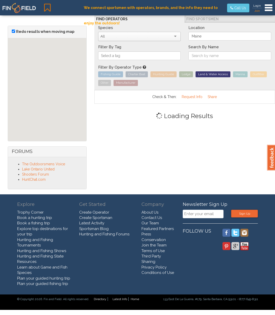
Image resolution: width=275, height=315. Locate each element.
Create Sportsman (95, 217)
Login (257, 5)
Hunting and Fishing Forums (104, 234)
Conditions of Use (157, 272)
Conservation (153, 239)
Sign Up (244, 213)
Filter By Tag (109, 47)
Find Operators (112, 19)
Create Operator (94, 212)
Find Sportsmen (202, 19)
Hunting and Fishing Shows (41, 251)
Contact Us (151, 217)
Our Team (150, 223)
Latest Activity (91, 223)
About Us (149, 212)
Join (257, 11)
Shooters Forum (35, 174)
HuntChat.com (34, 179)
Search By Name (203, 47)
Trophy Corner (30, 212)
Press (146, 234)
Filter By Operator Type (122, 67)
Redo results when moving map (45, 32)
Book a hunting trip (34, 217)
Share (212, 97)
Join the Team (154, 245)
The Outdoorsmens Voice (43, 164)
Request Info (192, 97)
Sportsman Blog (94, 228)
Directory (100, 299)
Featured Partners (157, 228)
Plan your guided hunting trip (43, 278)
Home (135, 299)
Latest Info (120, 299)
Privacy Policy (154, 267)
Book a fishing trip (33, 223)
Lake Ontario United (38, 169)
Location (196, 27)
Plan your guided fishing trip (42, 283)
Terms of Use (153, 251)
